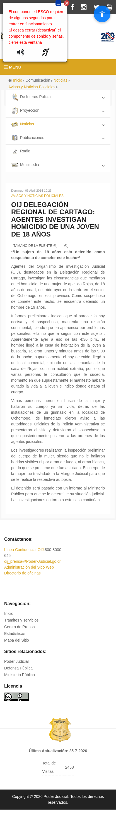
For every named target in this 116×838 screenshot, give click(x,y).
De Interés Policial (31, 96)
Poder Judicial (16, 661)
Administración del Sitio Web (29, 567)
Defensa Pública (18, 668)
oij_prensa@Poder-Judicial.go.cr (32, 561)
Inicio (8, 613)
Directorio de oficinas (22, 573)
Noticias (22, 124)
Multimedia (25, 164)
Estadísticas (14, 633)
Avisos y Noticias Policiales (37, 196)
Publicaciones (27, 137)
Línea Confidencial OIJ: (24, 549)
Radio (20, 151)
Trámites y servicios (21, 620)
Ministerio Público (19, 675)
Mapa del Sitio (16, 640)
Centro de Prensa (19, 627)
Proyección (25, 110)
